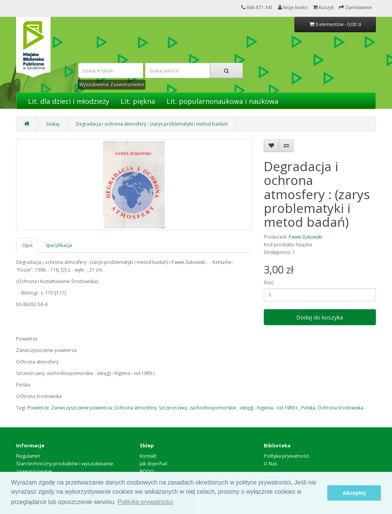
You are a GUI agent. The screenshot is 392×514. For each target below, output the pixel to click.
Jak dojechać (154, 463)
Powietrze (38, 407)
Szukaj (52, 124)
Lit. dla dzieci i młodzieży (68, 101)
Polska (308, 407)
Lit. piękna (138, 101)
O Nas (271, 463)
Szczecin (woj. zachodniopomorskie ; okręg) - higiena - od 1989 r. (229, 407)
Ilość (269, 282)
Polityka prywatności (286, 456)
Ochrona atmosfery (135, 407)
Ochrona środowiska (340, 407)
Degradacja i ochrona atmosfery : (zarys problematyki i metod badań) (151, 124)
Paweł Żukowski (305, 237)
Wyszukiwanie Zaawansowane (111, 84)
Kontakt (148, 456)
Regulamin (28, 456)
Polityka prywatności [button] (145, 502)
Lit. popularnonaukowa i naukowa (222, 101)
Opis (27, 245)
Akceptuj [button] (354, 493)
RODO (147, 471)
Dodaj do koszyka (319, 317)
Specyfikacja (59, 245)
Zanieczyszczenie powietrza (81, 407)
